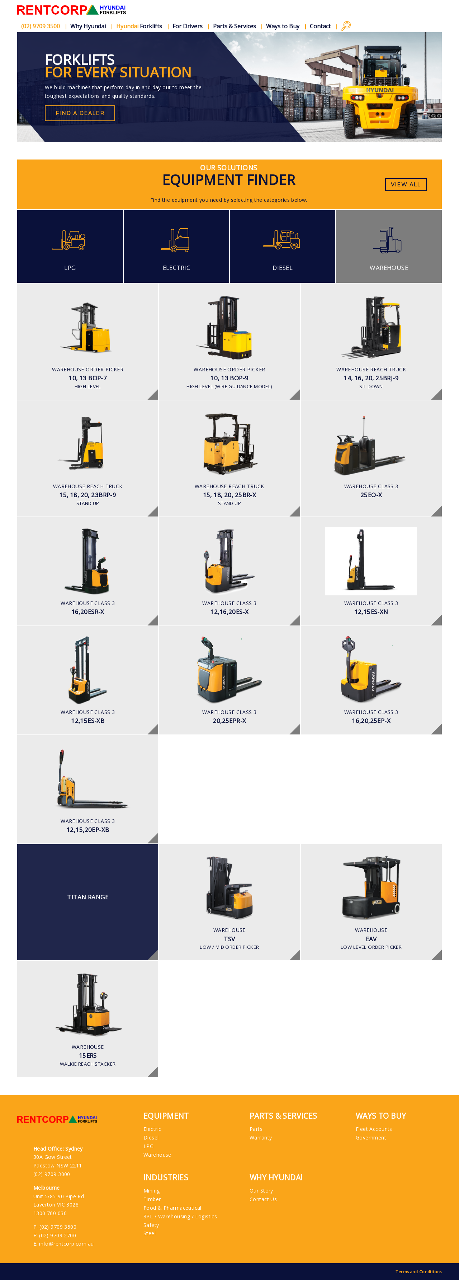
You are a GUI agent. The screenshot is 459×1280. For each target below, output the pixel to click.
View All (406, 184)
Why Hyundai (88, 26)
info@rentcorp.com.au (66, 1243)
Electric (152, 1129)
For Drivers (187, 26)
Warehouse (157, 1154)
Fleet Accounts (374, 1129)
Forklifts (139, 26)
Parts (256, 1129)
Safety (151, 1225)
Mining (151, 1190)
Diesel (151, 1137)
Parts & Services (234, 26)
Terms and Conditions (418, 1271)
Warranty (261, 1137)
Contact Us (263, 1199)
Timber (152, 1199)
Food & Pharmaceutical (172, 1207)
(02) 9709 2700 (57, 1235)
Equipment (166, 1116)
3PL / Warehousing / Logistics (180, 1216)
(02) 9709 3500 (57, 1226)
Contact (320, 26)
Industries (165, 1177)
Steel (149, 1233)
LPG (148, 1146)
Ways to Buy (282, 26)
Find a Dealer (80, 113)
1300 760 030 (50, 1213)
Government (371, 1137)
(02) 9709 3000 (51, 1174)
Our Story (261, 1190)
